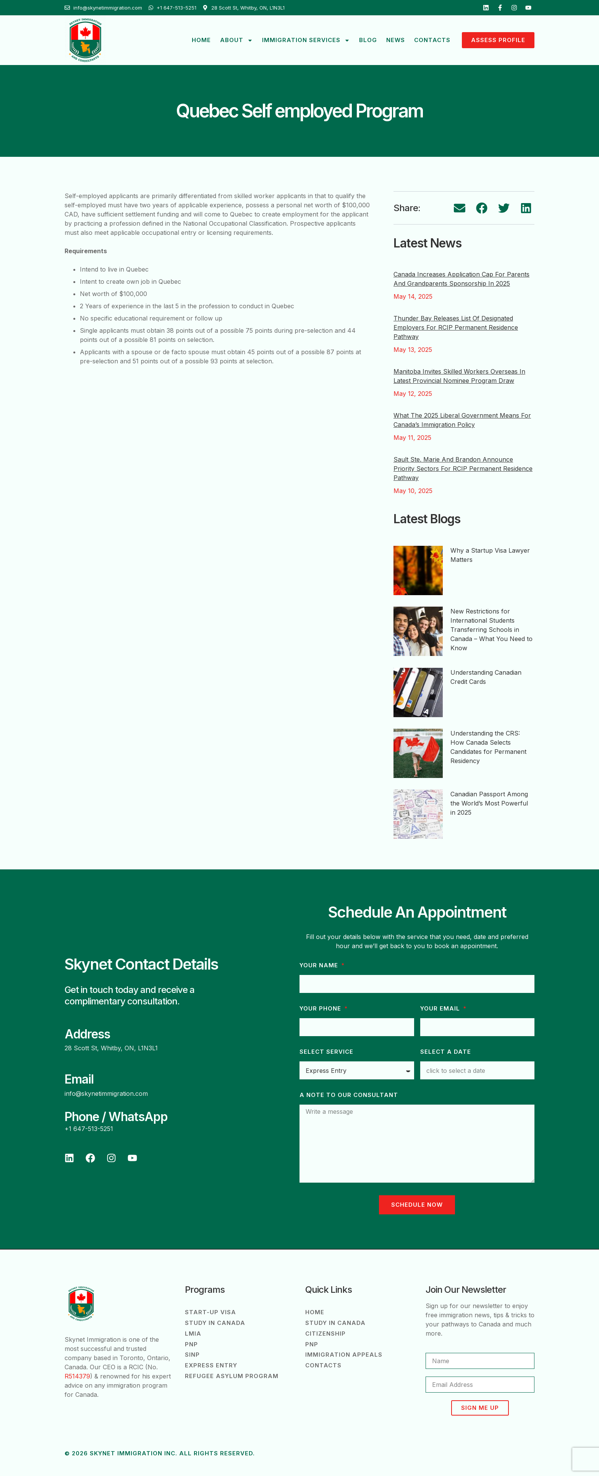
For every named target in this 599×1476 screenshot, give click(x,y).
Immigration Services (306, 40)
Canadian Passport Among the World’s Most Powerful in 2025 (489, 803)
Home (201, 40)
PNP (191, 1344)
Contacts (432, 40)
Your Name (320, 965)
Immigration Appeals (343, 1355)
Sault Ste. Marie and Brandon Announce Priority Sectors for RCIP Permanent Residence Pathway (463, 469)
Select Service (326, 1051)
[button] (460, 207)
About (236, 40)
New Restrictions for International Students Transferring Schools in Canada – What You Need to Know (491, 629)
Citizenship (325, 1333)
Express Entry (211, 1365)
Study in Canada (215, 1322)
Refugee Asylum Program (231, 1376)
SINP (192, 1355)
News (395, 40)
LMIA (193, 1333)
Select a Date (445, 1051)
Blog (368, 40)
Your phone (321, 1008)
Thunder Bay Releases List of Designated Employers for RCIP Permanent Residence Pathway (455, 327)
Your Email (441, 1008)
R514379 (77, 1376)
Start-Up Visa (210, 1312)
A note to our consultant (349, 1095)
